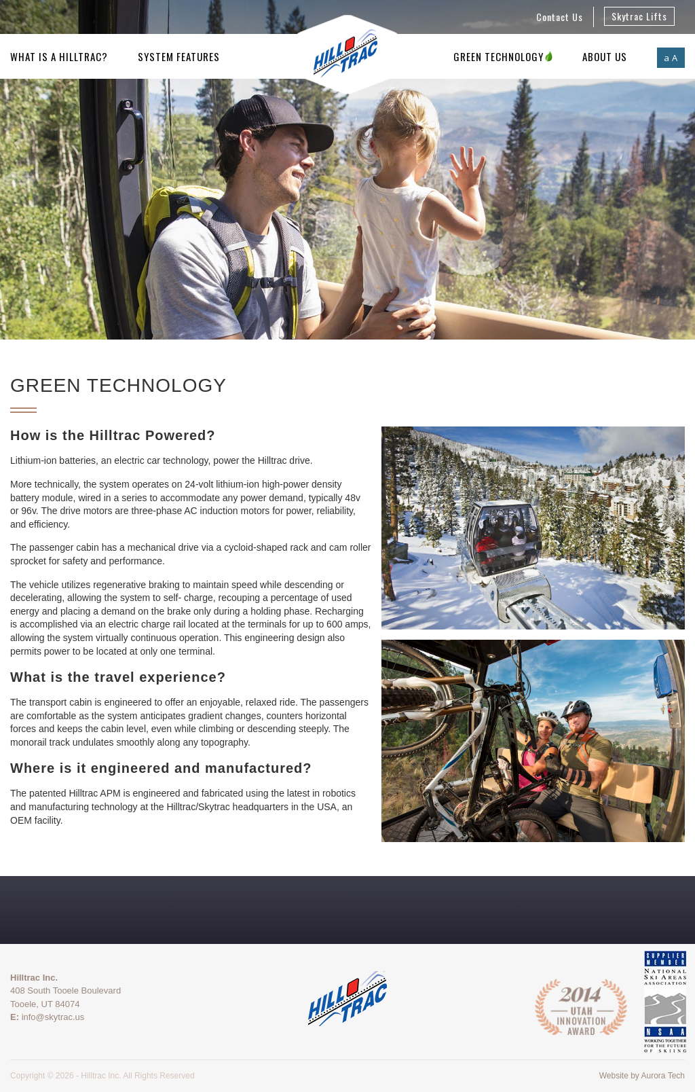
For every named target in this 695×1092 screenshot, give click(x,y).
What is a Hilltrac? (59, 56)
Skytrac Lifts (639, 16)
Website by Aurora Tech (642, 1075)
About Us (604, 56)
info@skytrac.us (53, 1017)
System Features (179, 56)
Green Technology (503, 56)
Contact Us (559, 17)
